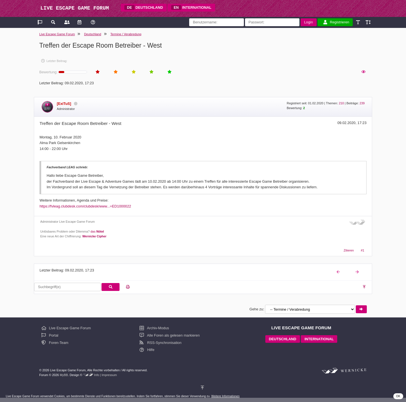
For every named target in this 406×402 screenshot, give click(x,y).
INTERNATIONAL (191, 7)
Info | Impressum (105, 375)
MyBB (64, 375)
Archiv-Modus (154, 328)
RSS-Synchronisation (160, 343)
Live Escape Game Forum (57, 34)
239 (362, 103)
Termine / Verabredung (125, 34)
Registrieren (336, 22)
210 (341, 103)
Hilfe (147, 350)
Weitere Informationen (225, 396)
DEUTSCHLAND (143, 7)
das (97, 231)
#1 (362, 250)
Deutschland (92, 34)
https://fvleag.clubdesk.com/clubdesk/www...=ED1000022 (85, 206)
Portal (49, 335)
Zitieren (349, 250)
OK (398, 396)
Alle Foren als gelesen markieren (170, 335)
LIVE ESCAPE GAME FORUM (74, 8)
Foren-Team (55, 343)
